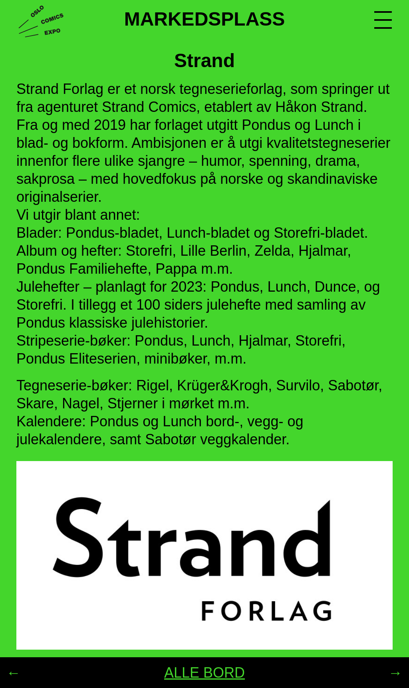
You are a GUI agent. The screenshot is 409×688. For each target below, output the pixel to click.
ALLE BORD (204, 672)
